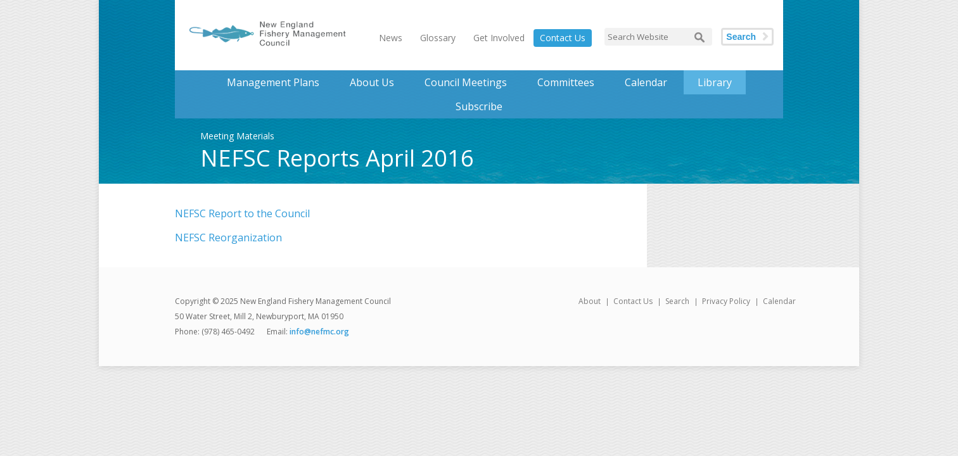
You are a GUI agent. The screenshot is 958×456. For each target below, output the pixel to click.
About (589, 301)
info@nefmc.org (319, 331)
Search (741, 37)
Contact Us (562, 38)
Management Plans (273, 82)
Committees (565, 82)
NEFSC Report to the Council (242, 213)
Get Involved (499, 38)
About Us (372, 82)
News (390, 38)
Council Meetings (466, 82)
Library (715, 82)
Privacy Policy (726, 301)
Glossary (438, 38)
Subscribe (479, 106)
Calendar (646, 82)
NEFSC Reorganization (228, 237)
